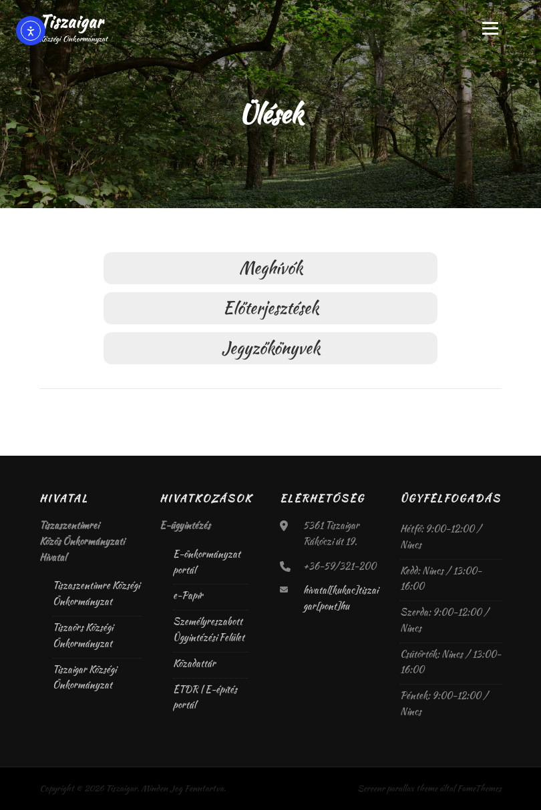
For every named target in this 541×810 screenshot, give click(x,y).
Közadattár (194, 663)
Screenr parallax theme (397, 788)
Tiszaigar (71, 21)
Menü (489, 28)
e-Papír (188, 595)
